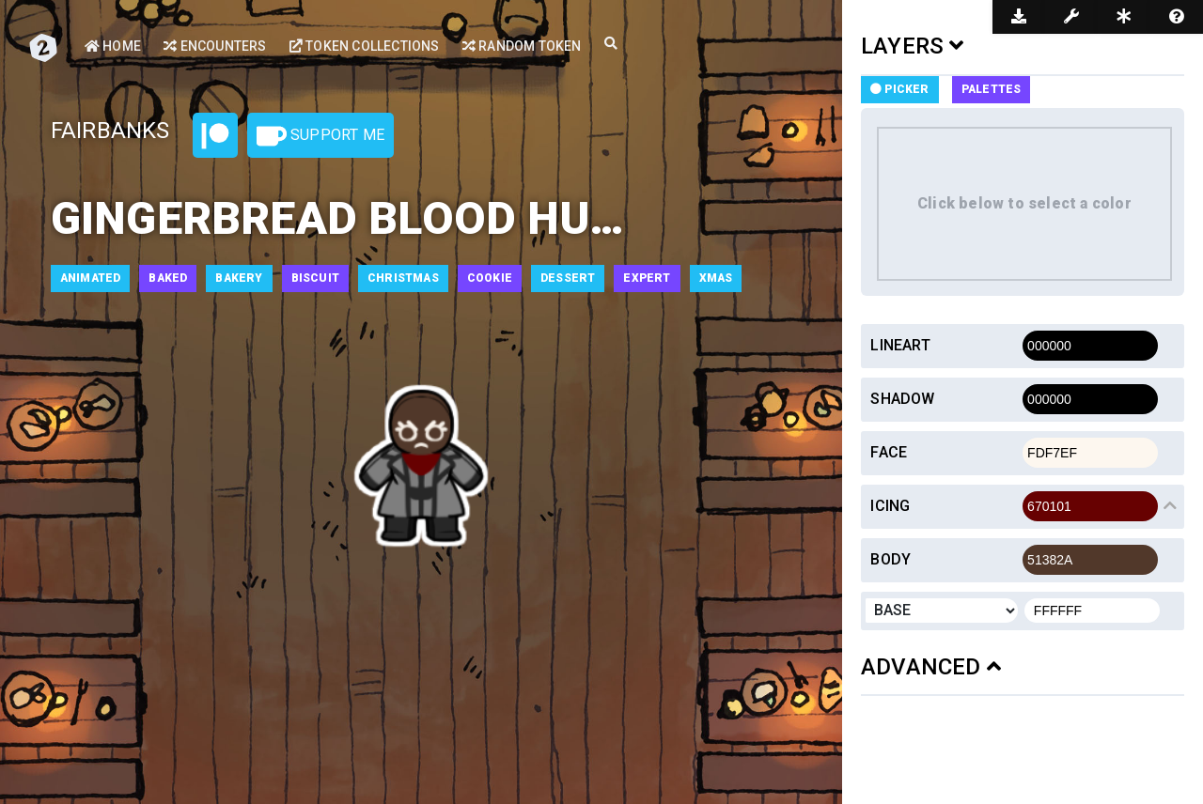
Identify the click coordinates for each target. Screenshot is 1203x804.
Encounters (215, 46)
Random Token (522, 46)
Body (890, 559)
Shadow (902, 399)
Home (113, 46)
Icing (890, 506)
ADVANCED (931, 667)
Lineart (900, 345)
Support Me (320, 136)
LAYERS (912, 46)
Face (888, 452)
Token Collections (364, 46)
